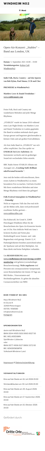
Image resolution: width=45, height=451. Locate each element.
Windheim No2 (17, 3)
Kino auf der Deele (11, 379)
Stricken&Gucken (11, 384)
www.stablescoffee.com (13, 213)
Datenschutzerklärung (24, 362)
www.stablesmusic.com (13, 97)
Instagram (8, 315)
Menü (22, 10)
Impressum (8, 362)
